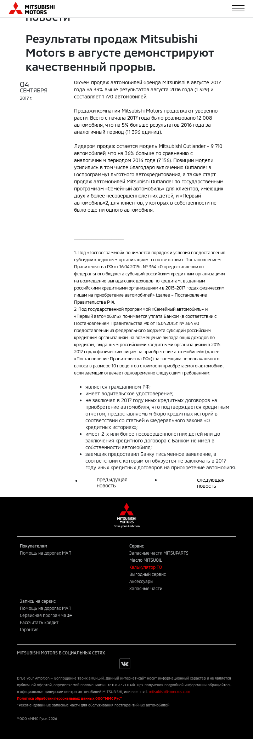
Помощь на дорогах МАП (46, 552)
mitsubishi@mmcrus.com (169, 691)
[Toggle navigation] (238, 8)
